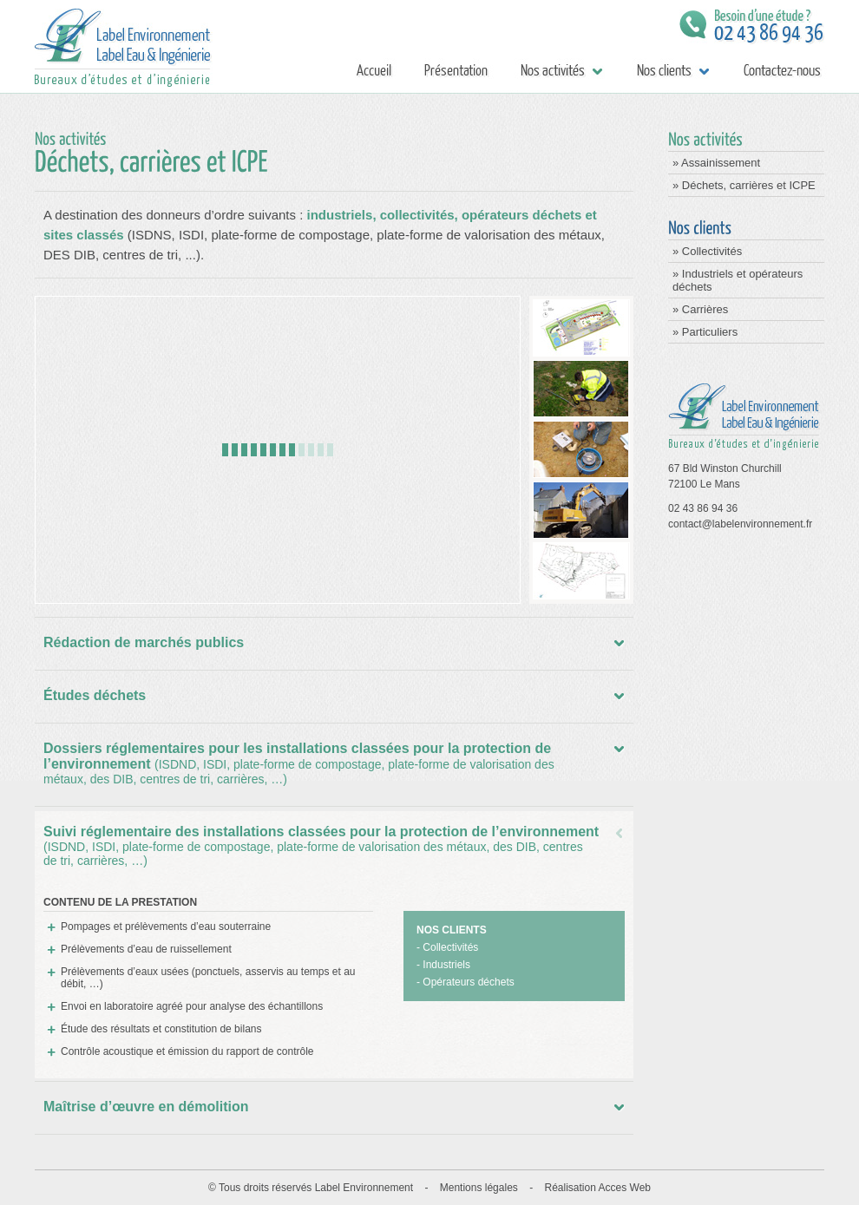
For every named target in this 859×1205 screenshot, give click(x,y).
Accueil (373, 71)
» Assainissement (716, 162)
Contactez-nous (781, 71)
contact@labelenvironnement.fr (740, 524)
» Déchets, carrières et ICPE (744, 185)
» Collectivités (707, 251)
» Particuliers (705, 331)
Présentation (455, 71)
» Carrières (700, 309)
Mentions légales (479, 1188)
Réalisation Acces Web (597, 1188)
